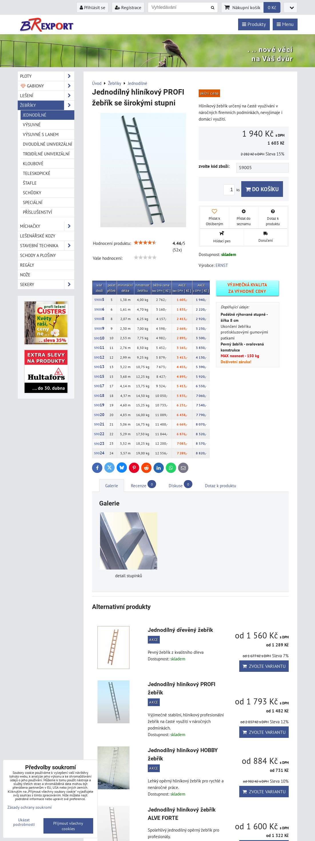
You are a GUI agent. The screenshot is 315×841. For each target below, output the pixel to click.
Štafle (30, 183)
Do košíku (262, 189)
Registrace (128, 7)
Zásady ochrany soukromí (29, 807)
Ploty (47, 76)
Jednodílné (34, 115)
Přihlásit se (92, 7)
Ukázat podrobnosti (24, 822)
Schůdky (32, 192)
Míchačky (47, 226)
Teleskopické (36, 173)
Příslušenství (37, 212)
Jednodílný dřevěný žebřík (180, 630)
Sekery (47, 284)
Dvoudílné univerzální (47, 144)
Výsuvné (32, 124)
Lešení (47, 95)
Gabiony (47, 86)
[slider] (145, 242)
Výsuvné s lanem (41, 134)
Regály (27, 265)
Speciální (32, 202)
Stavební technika (47, 245)
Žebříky (47, 105)
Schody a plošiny (38, 255)
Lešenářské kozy (37, 236)
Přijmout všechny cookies (68, 825)
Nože (25, 274)
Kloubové (33, 163)
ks (232, 189)
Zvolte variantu (264, 666)
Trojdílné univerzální (46, 154)
